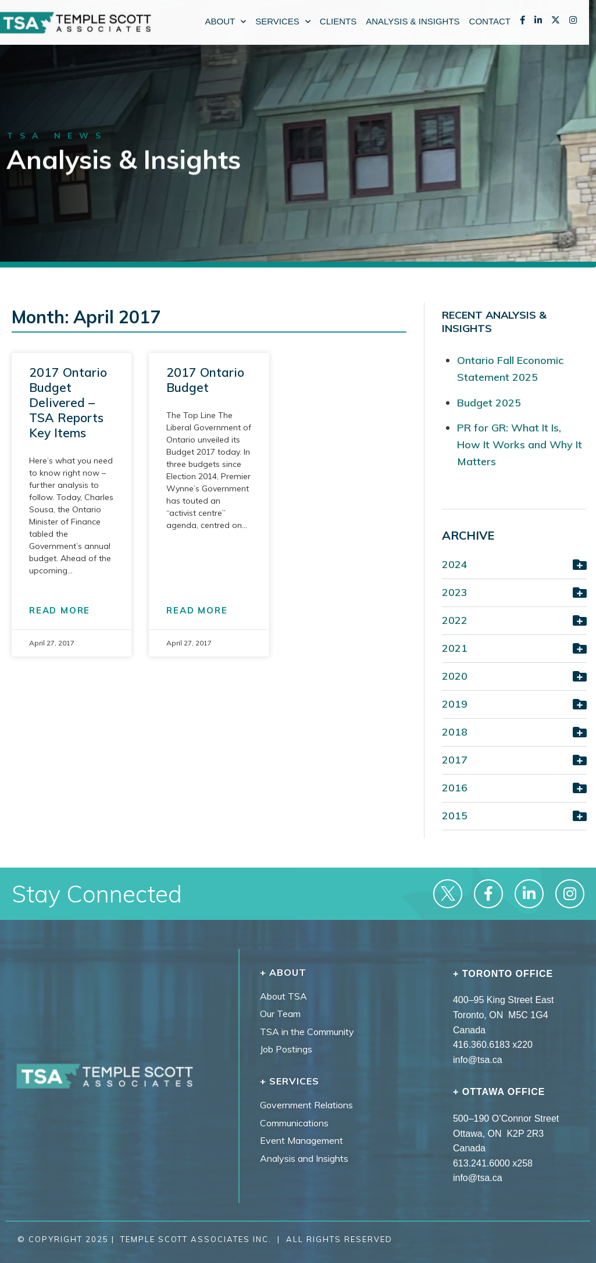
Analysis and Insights (304, 1158)
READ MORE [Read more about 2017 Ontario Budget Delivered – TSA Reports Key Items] (59, 610)
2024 (454, 564)
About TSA (283, 996)
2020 (454, 676)
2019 (454, 704)
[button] (514, 566)
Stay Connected (84, 895)
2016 (454, 787)
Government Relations (306, 1105)
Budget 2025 (489, 402)
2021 (454, 648)
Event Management (301, 1140)
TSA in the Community (307, 1031)
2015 (454, 815)
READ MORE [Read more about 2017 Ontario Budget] (196, 610)
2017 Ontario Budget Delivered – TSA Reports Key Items (68, 402)
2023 (454, 592)
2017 (454, 759)
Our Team (280, 1013)
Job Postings (286, 1049)
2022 (454, 620)
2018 (454, 731)
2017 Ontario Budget (205, 380)
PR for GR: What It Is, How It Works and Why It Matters (519, 444)
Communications (294, 1123)
